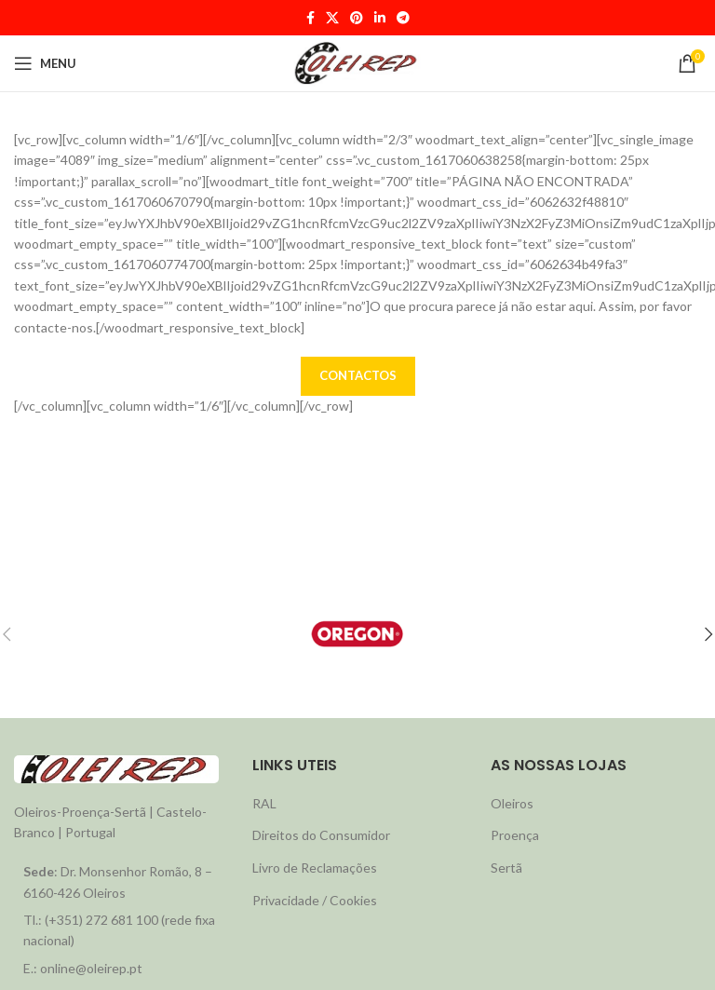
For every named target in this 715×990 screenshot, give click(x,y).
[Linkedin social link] (380, 18)
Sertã (506, 867)
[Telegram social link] (403, 18)
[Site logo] (357, 62)
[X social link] (332, 18)
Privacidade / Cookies (314, 900)
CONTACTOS (358, 375)
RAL (264, 803)
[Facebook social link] (310, 18)
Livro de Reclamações (314, 867)
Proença (515, 835)
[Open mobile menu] (45, 63)
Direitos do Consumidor (321, 835)
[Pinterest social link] (356, 18)
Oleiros (512, 803)
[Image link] (116, 767)
